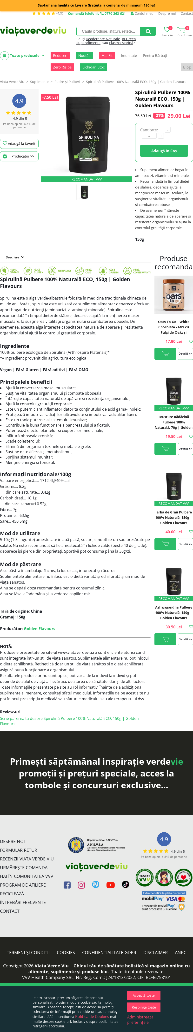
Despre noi (167, 13)
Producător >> (18, 156)
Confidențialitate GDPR (109, 952)
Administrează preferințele (140, 1019)
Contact (187, 13)
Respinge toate (144, 1007)
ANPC (180, 952)
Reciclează (12, 893)
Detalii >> (185, 354)
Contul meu (142, 13)
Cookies (66, 952)
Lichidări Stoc (93, 67)
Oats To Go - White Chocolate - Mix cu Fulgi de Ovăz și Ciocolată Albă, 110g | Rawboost (173, 332)
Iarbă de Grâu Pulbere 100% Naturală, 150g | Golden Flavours (173, 517)
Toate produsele (22, 55)
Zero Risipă (62, 67)
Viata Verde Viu (12, 81)
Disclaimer (155, 952)
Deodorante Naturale (103, 39)
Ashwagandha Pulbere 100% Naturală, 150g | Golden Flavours (173, 612)
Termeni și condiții (28, 952)
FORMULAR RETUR (18, 850)
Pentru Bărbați (155, 55)
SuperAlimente (88, 42)
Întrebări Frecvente (23, 902)
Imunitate (129, 55)
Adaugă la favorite (20, 143)
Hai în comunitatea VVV (26, 876)
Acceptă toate (144, 995)
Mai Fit (107, 55)
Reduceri (60, 55)
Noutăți (84, 55)
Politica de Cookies (92, 1016)
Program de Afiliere (23, 885)
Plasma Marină (121, 42)
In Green (129, 39)
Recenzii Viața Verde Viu (27, 859)
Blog (187, 67)
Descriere (15, 257)
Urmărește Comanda (23, 867)
